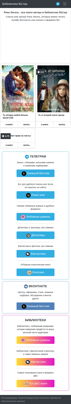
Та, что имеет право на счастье (17, 136)
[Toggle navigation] (65, 4)
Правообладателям (28, 397)
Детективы (35, 235)
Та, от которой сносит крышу (51, 115)
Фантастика (35, 254)
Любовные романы (35, 217)
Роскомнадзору (9, 397)
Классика (35, 272)
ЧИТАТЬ (26, 125)
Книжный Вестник (35, 173)
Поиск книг (35, 195)
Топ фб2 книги (35, 384)
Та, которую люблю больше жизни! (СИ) (15, 116)
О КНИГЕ (9, 125)
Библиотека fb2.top (14, 3)
